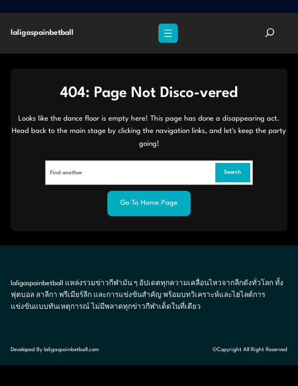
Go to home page (149, 202)
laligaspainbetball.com (71, 349)
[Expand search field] (270, 33)
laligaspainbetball (42, 32)
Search (232, 172)
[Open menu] (168, 33)
